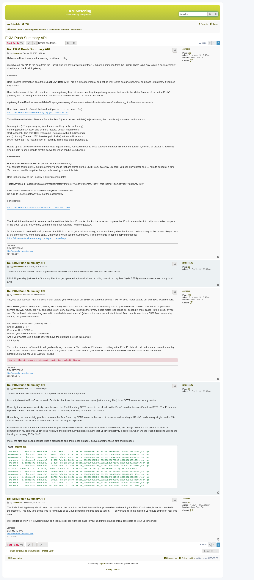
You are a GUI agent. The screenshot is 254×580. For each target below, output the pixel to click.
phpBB (102, 563)
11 (189, 267)
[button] (210, 43)
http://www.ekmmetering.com (20, 251)
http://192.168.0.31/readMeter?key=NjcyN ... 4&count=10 (37, 112)
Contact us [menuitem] (170, 558)
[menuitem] (25, 24)
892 (189, 53)
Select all (20, 447)
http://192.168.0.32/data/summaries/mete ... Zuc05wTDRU (38, 207)
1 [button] (214, 43)
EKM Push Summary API (26, 38)
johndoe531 (187, 263)
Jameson (186, 49)
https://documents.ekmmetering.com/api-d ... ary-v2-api (36, 238)
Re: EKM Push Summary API (28, 49)
